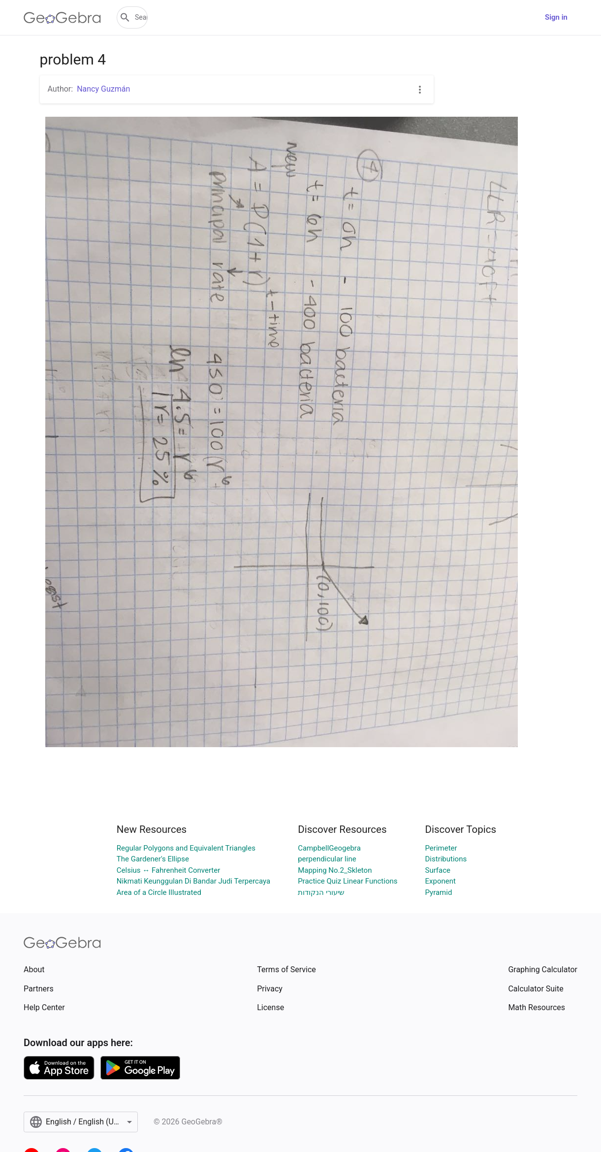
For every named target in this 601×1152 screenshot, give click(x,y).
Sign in (556, 17)
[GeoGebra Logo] (62, 18)
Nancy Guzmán (103, 89)
